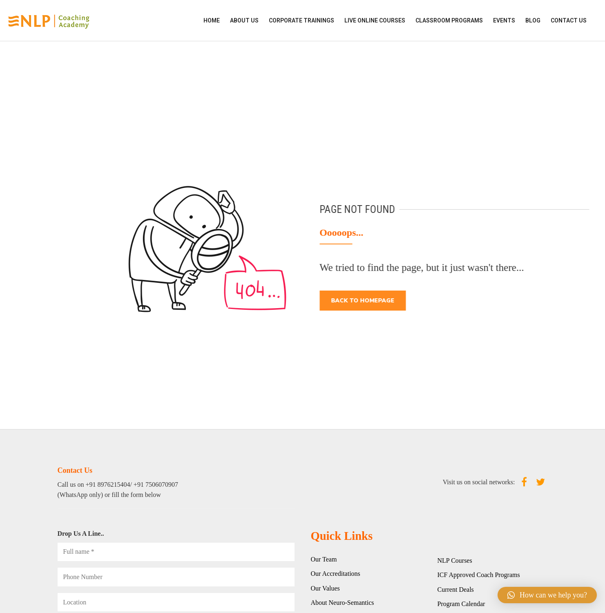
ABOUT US (244, 20)
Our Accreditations (335, 573)
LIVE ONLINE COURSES (374, 20)
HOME (211, 20)
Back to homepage (365, 300)
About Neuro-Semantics (342, 602)
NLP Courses (455, 560)
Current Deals (456, 589)
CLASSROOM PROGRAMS (449, 20)
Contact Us (569, 20)
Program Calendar (461, 603)
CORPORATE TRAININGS (301, 20)
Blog (532, 20)
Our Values (325, 588)
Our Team (324, 559)
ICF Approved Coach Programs (479, 574)
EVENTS (504, 20)
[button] (547, 595)
